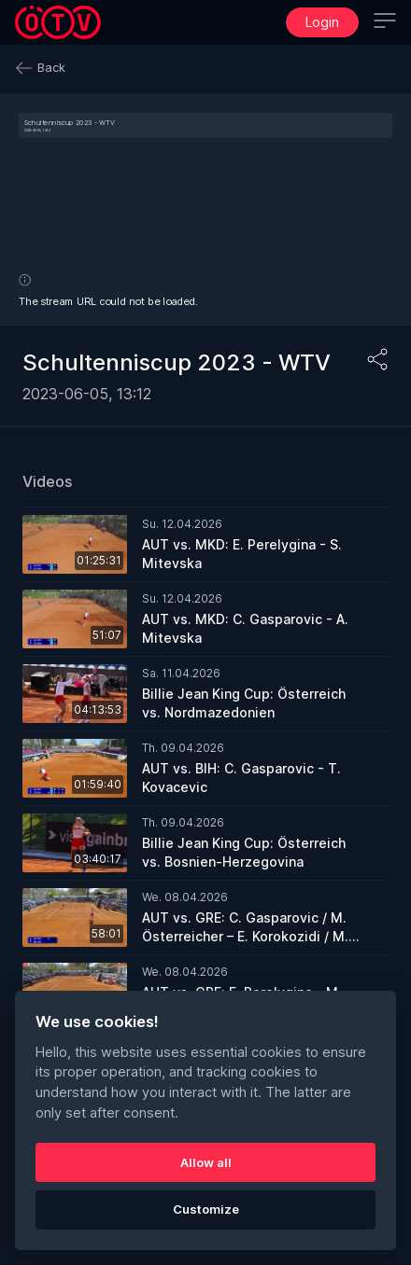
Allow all (206, 1162)
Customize (206, 1209)
